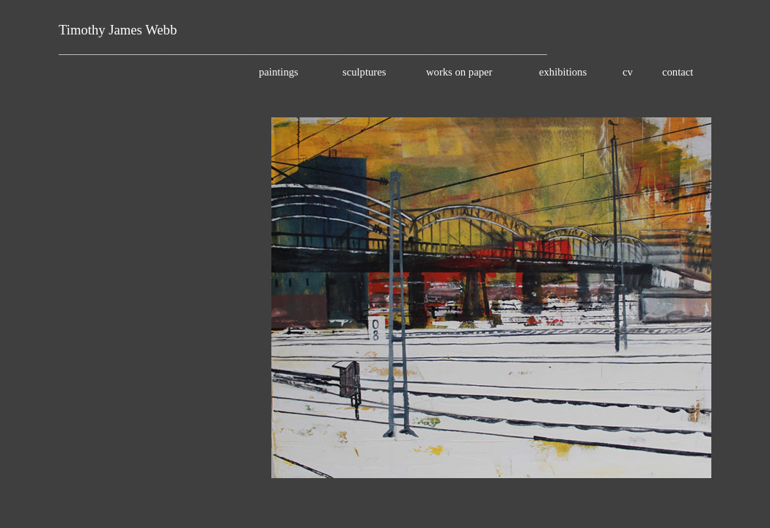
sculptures (364, 72)
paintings (278, 72)
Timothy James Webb (118, 29)
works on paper (459, 72)
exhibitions (563, 72)
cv (628, 72)
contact (677, 72)
